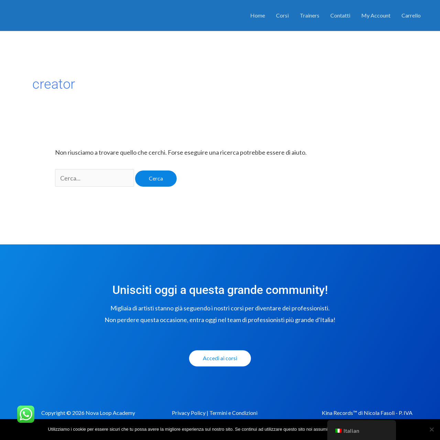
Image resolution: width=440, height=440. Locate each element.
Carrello (411, 15)
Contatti (340, 15)
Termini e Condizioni (233, 412)
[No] (431, 429)
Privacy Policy (189, 412)
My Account (375, 15)
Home (257, 15)
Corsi (282, 15)
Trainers (309, 15)
